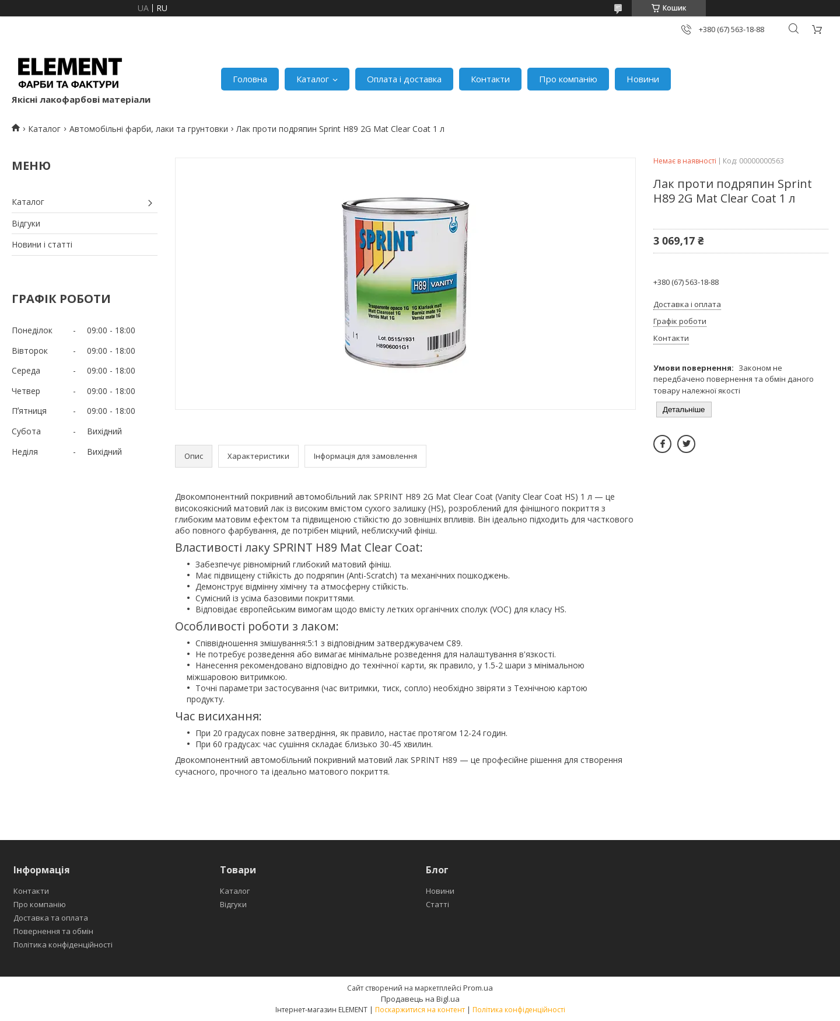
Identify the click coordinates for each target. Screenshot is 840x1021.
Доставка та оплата (50, 917)
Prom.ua (478, 987)
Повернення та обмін (53, 931)
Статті (437, 904)
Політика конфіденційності (63, 944)
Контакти (490, 79)
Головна (250, 79)
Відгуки (26, 223)
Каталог (312, 79)
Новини (642, 79)
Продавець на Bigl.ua (420, 999)
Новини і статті (42, 244)
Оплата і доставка (404, 79)
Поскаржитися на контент (420, 1010)
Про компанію (568, 79)
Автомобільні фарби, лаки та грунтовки (148, 128)
